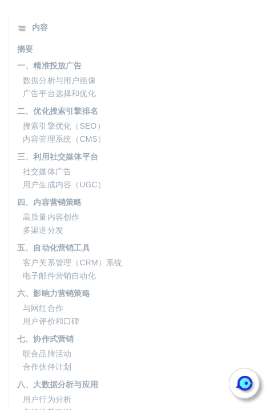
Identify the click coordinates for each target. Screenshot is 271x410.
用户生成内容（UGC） (64, 184)
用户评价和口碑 (51, 321)
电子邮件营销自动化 (59, 275)
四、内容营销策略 (49, 202)
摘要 (25, 49)
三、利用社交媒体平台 (57, 156)
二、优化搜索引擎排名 (57, 111)
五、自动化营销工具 (53, 247)
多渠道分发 (43, 230)
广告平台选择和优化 (59, 93)
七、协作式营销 (45, 338)
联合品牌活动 (47, 353)
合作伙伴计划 (47, 366)
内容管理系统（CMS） (64, 139)
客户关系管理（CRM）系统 (72, 262)
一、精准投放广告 (49, 65)
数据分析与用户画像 (59, 80)
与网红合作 (43, 308)
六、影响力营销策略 (53, 293)
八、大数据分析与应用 (57, 384)
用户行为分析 (47, 399)
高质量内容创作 (51, 217)
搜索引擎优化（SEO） (64, 125)
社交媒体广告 (47, 171)
